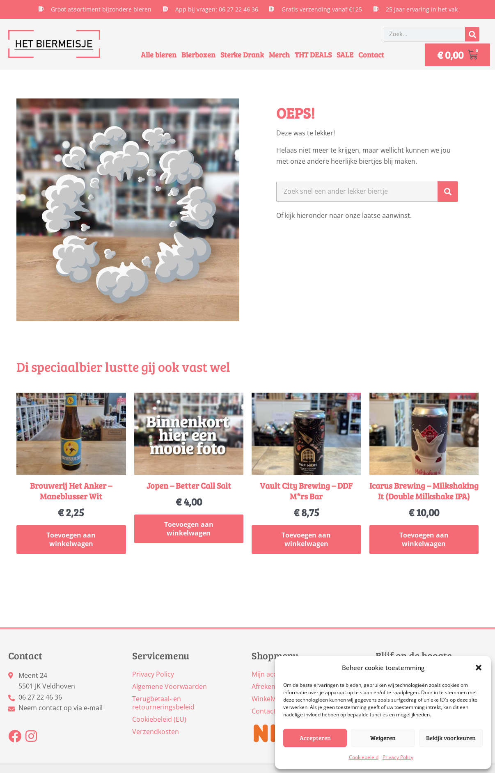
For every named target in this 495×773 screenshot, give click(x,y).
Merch (279, 54)
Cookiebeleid (363, 757)
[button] (478, 667)
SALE (345, 54)
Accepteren (315, 738)
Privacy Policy (398, 757)
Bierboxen (198, 54)
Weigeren (383, 738)
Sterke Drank (242, 54)
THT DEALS (313, 54)
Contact (371, 54)
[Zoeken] (472, 34)
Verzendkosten (155, 731)
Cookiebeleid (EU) (159, 719)
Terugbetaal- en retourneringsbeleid (163, 703)
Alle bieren (158, 54)
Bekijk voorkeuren (451, 738)
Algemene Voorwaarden (169, 686)
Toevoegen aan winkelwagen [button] (71, 540)
